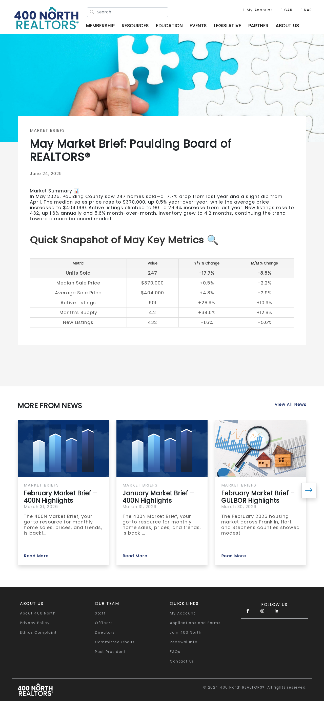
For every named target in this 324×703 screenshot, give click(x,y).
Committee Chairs (115, 643)
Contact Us (182, 663)
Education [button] (171, 26)
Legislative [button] (229, 26)
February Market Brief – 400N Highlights (60, 498)
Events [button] (200, 26)
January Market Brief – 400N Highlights (158, 498)
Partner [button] (260, 26)
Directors (105, 634)
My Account (255, 10)
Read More (36, 558)
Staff (100, 615)
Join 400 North (186, 634)
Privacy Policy (35, 624)
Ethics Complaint (38, 634)
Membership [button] (102, 26)
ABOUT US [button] (289, 26)
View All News (291, 406)
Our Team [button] (107, 605)
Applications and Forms (195, 624)
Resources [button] (137, 26)
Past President (110, 653)
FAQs (175, 653)
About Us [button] (32, 605)
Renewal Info (183, 643)
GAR (284, 10)
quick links (184, 605)
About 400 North (38, 615)
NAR (246, 15)
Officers (104, 624)
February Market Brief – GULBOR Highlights (258, 498)
